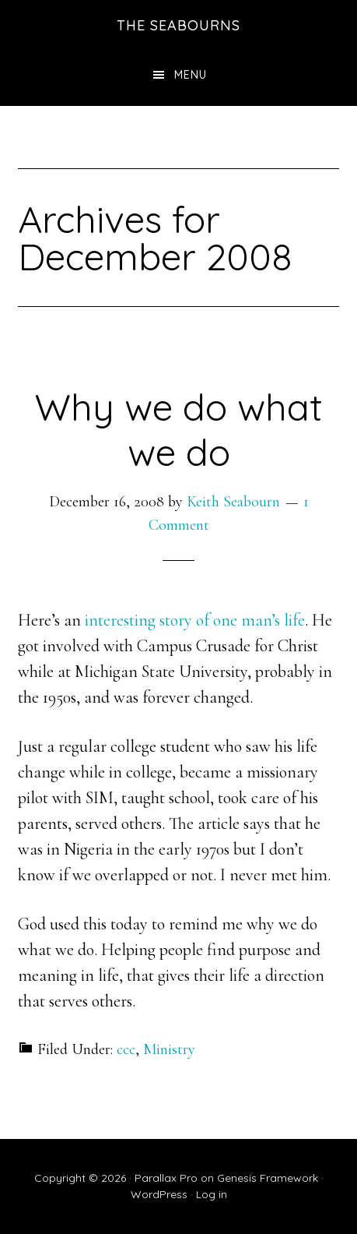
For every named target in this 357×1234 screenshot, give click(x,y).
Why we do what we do (179, 429)
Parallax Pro (166, 1178)
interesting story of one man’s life (195, 620)
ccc (126, 1049)
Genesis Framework (267, 1178)
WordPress (159, 1194)
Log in (211, 1194)
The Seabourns (178, 25)
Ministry (169, 1049)
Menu (190, 75)
